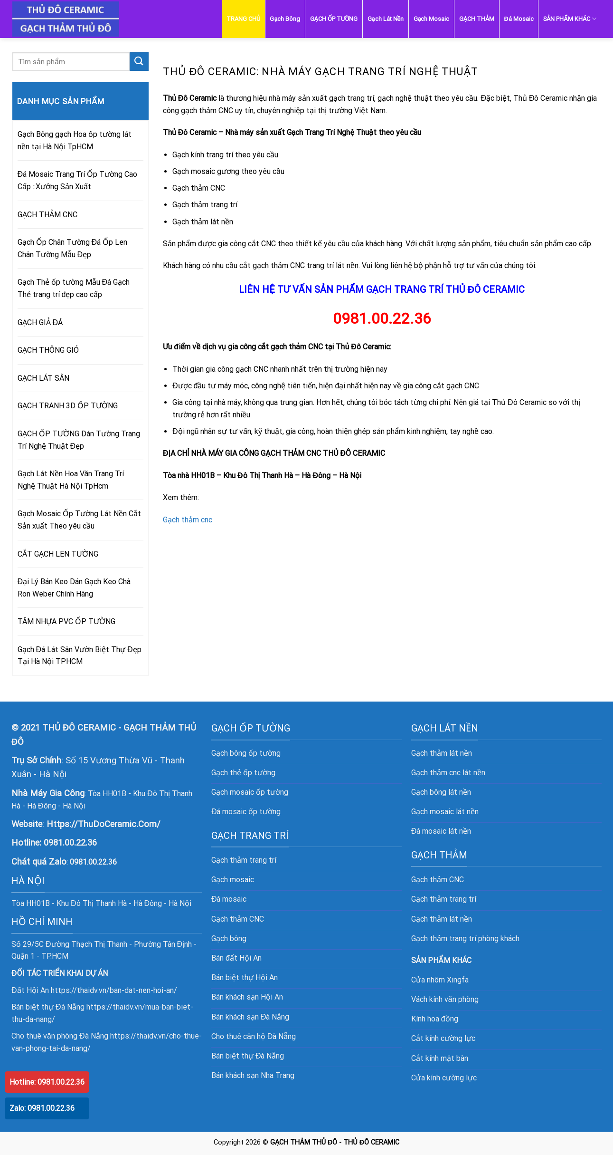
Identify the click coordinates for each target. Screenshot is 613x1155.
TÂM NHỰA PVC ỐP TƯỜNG (66, 621)
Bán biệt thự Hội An (244, 977)
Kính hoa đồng (434, 1018)
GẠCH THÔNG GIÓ (48, 350)
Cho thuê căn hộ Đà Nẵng (253, 1036)
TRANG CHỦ (243, 18)
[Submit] (139, 61)
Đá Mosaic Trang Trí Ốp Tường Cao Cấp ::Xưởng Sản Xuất (78, 180)
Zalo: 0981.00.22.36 (42, 1108)
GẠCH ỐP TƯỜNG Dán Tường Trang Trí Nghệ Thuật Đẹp (79, 440)
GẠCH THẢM (477, 18)
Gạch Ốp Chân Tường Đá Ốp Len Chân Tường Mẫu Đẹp (73, 248)
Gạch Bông (285, 18)
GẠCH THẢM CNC (47, 214)
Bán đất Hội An (236, 957)
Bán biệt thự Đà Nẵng (247, 1055)
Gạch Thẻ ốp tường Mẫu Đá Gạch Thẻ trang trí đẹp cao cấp (74, 288)
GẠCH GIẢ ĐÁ (40, 322)
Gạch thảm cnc (187, 519)
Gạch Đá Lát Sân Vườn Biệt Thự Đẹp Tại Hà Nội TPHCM (79, 655)
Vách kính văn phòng (445, 999)
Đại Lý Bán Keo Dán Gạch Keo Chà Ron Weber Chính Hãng (74, 587)
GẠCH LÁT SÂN (43, 378)
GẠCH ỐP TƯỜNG (334, 18)
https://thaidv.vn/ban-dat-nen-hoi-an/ (114, 990)
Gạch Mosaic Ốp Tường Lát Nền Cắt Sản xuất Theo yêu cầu (79, 519)
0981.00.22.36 (70, 842)
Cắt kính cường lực (443, 1038)
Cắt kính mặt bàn (439, 1058)
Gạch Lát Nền (386, 18)
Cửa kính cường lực (444, 1077)
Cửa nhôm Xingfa (440, 979)
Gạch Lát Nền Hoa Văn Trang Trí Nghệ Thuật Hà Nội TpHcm (71, 480)
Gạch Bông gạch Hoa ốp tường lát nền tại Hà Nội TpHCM (75, 140)
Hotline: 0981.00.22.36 (47, 1082)
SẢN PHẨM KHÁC (569, 18)
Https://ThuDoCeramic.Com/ (103, 824)
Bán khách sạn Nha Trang (252, 1075)
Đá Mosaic (519, 18)
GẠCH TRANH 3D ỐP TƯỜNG (68, 405)
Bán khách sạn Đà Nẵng (250, 1016)
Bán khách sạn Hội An (247, 996)
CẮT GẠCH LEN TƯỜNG (58, 553)
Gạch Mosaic (432, 18)
